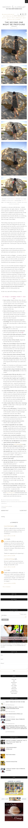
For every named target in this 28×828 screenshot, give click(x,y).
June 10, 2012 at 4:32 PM (9, 583)
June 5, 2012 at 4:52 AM (9, 535)
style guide (14, 693)
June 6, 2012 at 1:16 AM (9, 555)
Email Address (13, 615)
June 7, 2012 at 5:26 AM (9, 567)
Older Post (23, 510)
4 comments (3, 507)
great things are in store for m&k (15, 701)
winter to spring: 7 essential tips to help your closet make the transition (16, 742)
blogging (5, 14)
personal (19, 18)
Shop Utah (14, 679)
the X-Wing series (10, 492)
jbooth (5, 539)
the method (23, 279)
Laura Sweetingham (9, 526)
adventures (14, 682)
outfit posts (11, 18)
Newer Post (5, 510)
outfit (4, 18)
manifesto (21, 16)
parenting (14, 690)
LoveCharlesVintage (9, 559)
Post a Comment (6, 586)
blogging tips (13, 14)
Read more (12, 704)
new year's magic (10, 754)
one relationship (18, 444)
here (14, 198)
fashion (9, 16)
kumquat (14, 687)
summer (18, 19)
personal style (14, 691)
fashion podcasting (11, 761)
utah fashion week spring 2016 (14, 713)
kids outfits (14, 685)
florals (14, 16)
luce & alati (24, 200)
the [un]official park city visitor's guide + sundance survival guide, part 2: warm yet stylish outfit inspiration (16, 727)
